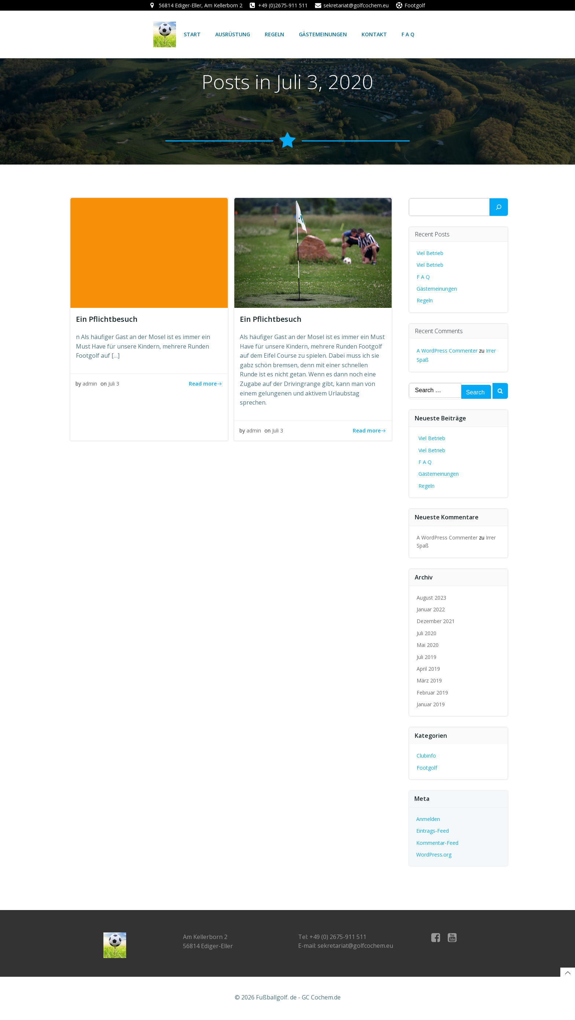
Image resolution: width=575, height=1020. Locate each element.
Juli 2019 (426, 657)
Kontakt (374, 34)
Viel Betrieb (430, 253)
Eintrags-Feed (432, 831)
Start (191, 34)
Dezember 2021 (436, 621)
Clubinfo (426, 756)
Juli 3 (114, 385)
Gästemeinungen (323, 34)
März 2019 (429, 681)
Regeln (274, 34)
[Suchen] (499, 207)
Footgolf (427, 768)
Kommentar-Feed (437, 843)
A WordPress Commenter (447, 351)
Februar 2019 (432, 692)
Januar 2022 (431, 609)
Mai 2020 (428, 645)
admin (90, 385)
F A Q (407, 34)
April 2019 (428, 669)
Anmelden (428, 819)
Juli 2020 (426, 633)
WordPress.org (433, 854)
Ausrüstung (232, 34)
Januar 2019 (431, 705)
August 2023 (431, 597)
